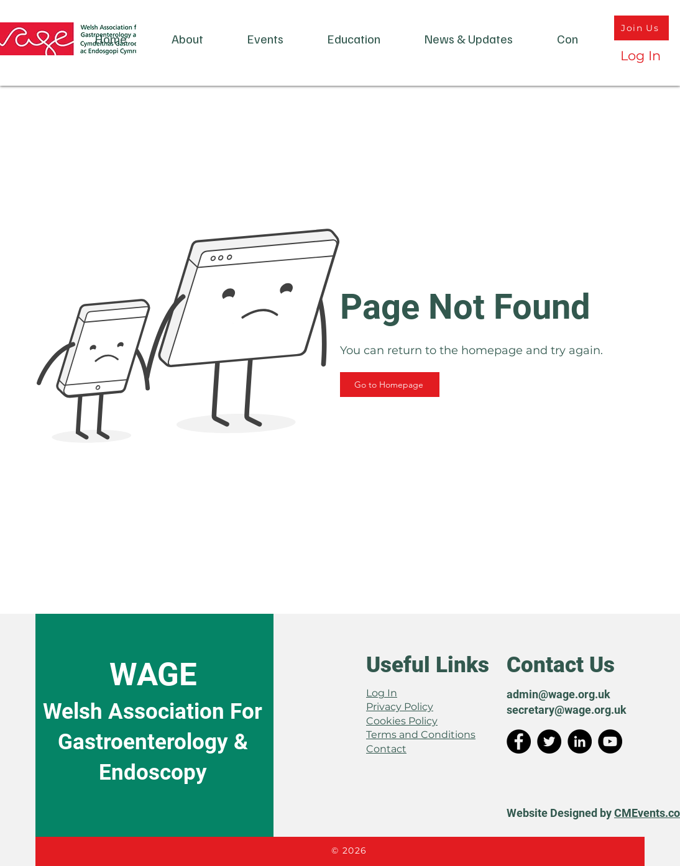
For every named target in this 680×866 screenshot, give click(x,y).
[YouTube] (610, 741)
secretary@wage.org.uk (567, 709)
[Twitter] (549, 741)
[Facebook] (519, 741)
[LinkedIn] (579, 741)
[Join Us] (641, 28)
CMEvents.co (647, 812)
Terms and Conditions (421, 735)
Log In (381, 693)
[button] (187, 38)
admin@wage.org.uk (558, 694)
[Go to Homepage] (389, 384)
